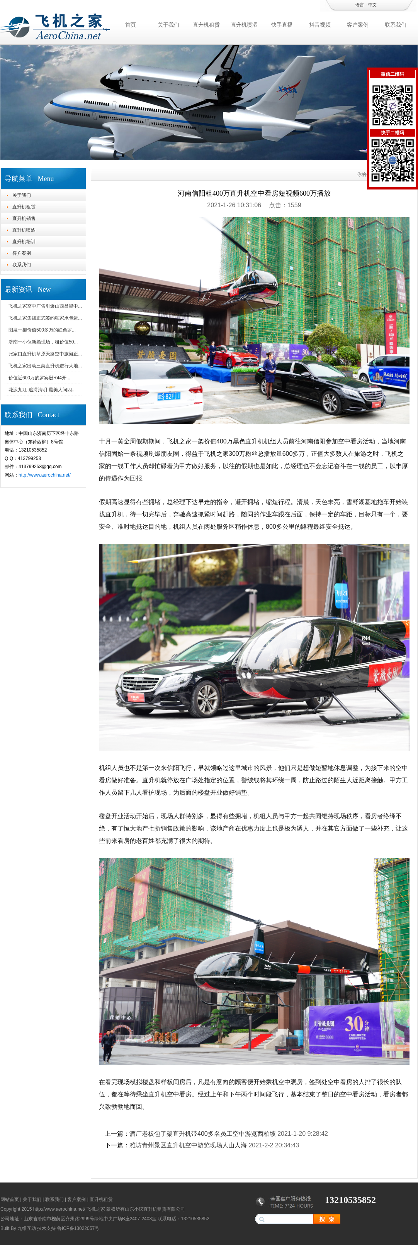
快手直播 (282, 25)
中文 (372, 4)
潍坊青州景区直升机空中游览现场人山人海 (188, 1145)
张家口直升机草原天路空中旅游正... (45, 354)
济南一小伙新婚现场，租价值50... (43, 342)
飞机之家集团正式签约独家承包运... (45, 318)
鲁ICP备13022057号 (78, 1228)
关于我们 (168, 25)
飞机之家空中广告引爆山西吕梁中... (45, 306)
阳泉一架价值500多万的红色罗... (42, 330)
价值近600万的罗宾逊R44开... (39, 378)
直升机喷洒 (244, 25)
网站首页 (9, 1199)
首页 (130, 25)
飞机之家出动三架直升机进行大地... (45, 366)
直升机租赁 (206, 25)
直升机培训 (24, 241)
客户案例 (358, 25)
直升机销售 (24, 218)
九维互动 (26, 1228)
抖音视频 (320, 25)
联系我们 (395, 25)
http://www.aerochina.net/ (45, 475)
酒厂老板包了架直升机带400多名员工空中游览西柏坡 (202, 1133)
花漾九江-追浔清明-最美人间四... (42, 389)
